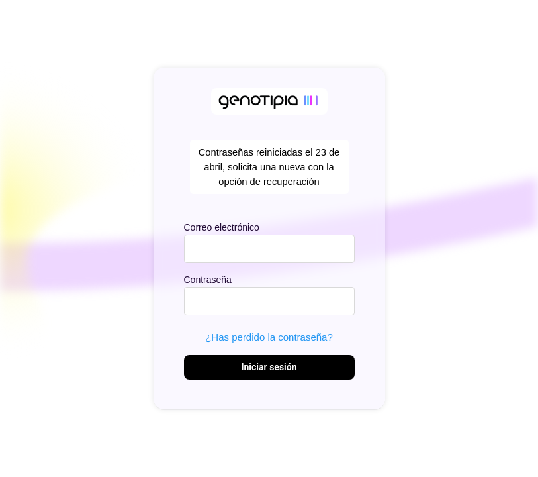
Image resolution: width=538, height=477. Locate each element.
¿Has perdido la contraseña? (269, 337)
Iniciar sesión (268, 367)
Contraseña (208, 279)
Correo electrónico (221, 227)
